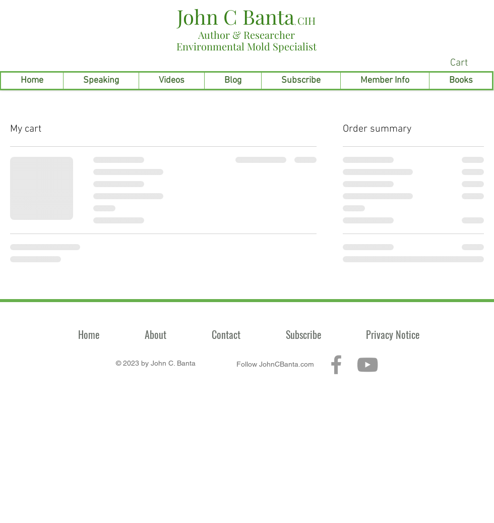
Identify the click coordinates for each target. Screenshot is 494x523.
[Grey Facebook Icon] (336, 364)
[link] (468, 62)
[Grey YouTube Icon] (367, 364)
